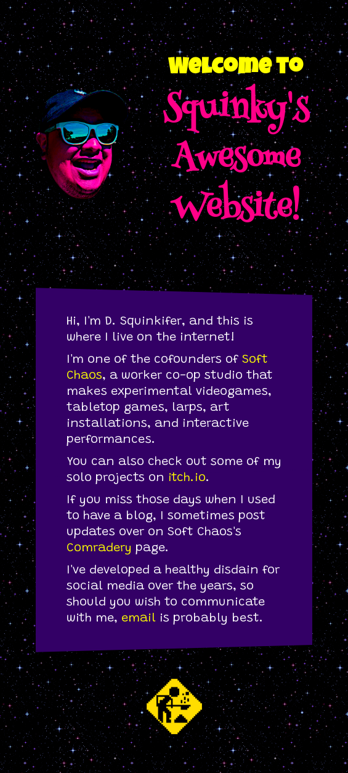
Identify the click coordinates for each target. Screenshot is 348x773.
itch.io (187, 478)
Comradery (99, 548)
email (138, 618)
